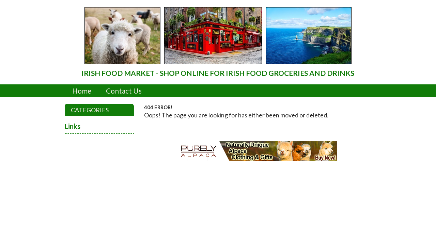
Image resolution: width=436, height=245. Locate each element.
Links (72, 126)
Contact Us (124, 90)
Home (81, 90)
